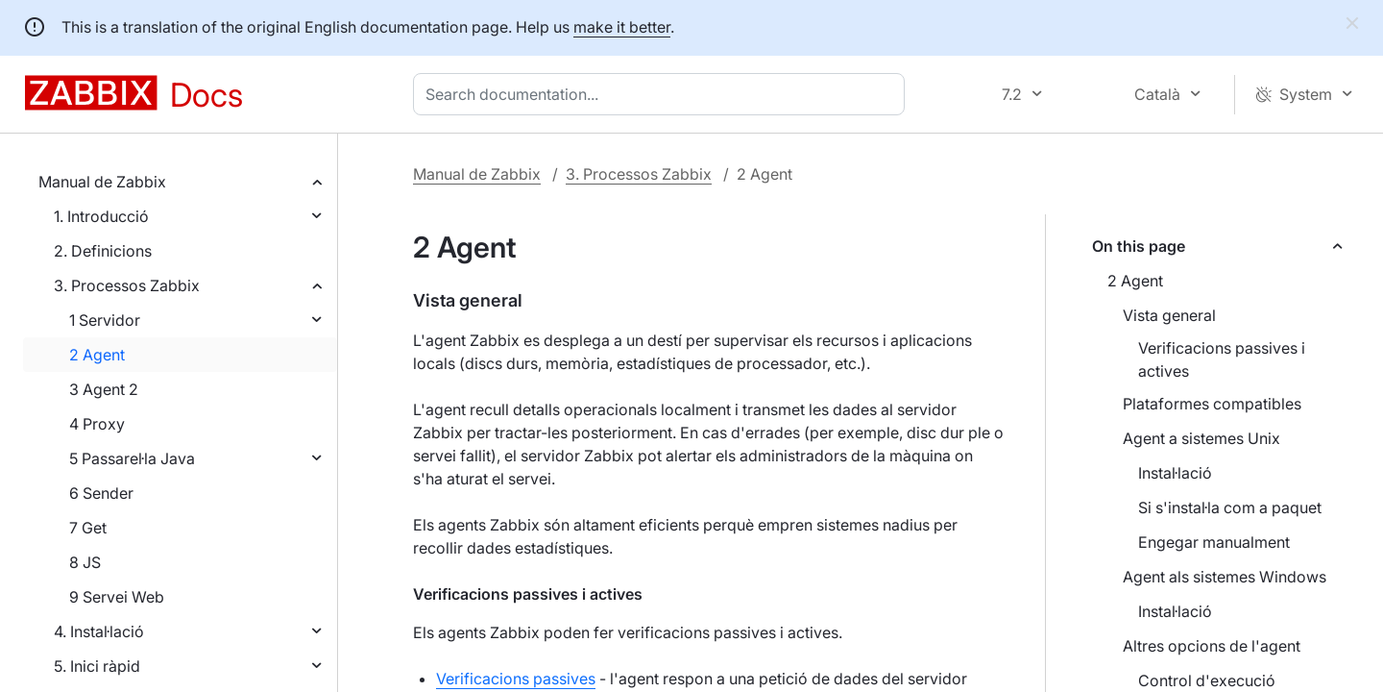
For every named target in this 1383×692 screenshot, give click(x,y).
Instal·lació (1175, 472)
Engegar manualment (1214, 542)
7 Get (88, 527)
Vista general (1169, 315)
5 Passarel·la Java (132, 458)
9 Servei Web (116, 596)
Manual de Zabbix (102, 181)
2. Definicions (103, 250)
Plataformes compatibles (1212, 403)
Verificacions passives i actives (1221, 359)
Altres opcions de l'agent (1211, 645)
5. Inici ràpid (97, 666)
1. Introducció (101, 216)
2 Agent (97, 354)
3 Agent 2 (103, 389)
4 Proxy (97, 423)
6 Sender (101, 493)
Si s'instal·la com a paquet (1230, 507)
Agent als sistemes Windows (1224, 576)
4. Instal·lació (99, 631)
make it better (621, 27)
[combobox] (662, 94)
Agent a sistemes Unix (1201, 438)
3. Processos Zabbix (127, 285)
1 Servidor (104, 320)
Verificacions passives (515, 678)
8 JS (85, 562)
